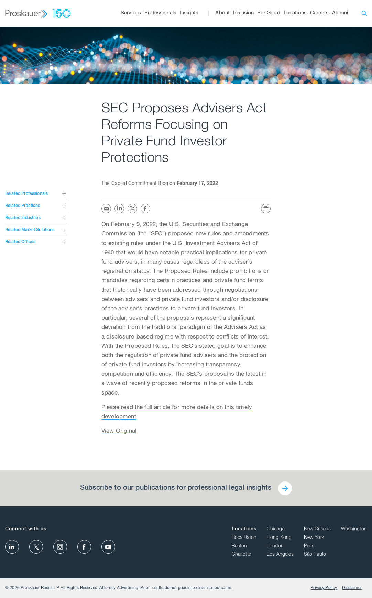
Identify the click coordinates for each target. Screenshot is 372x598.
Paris (309, 546)
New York (314, 537)
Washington (354, 529)
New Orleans (317, 529)
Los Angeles (280, 554)
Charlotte (241, 554)
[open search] (364, 13)
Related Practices (22, 206)
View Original (118, 431)
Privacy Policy (323, 588)
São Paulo (315, 554)
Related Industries (23, 218)
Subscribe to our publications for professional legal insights (175, 488)
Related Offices (20, 242)
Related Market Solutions (30, 230)
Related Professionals (26, 194)
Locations (244, 529)
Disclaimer (352, 588)
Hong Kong (279, 537)
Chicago (276, 529)
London (275, 546)
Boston (239, 546)
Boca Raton (244, 537)
